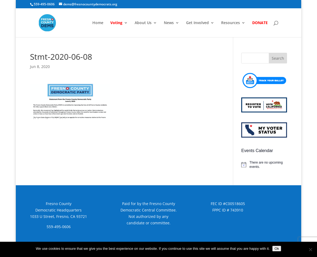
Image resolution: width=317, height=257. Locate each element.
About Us (143, 23)
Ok (276, 249)
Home (97, 23)
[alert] (264, 164)
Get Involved (197, 23)
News (169, 23)
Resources (230, 23)
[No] (310, 249)
